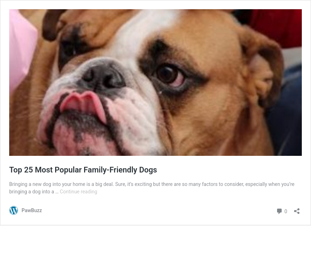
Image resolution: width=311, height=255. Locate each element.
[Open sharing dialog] (297, 208)
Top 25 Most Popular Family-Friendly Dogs (83, 169)
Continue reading (78, 191)
